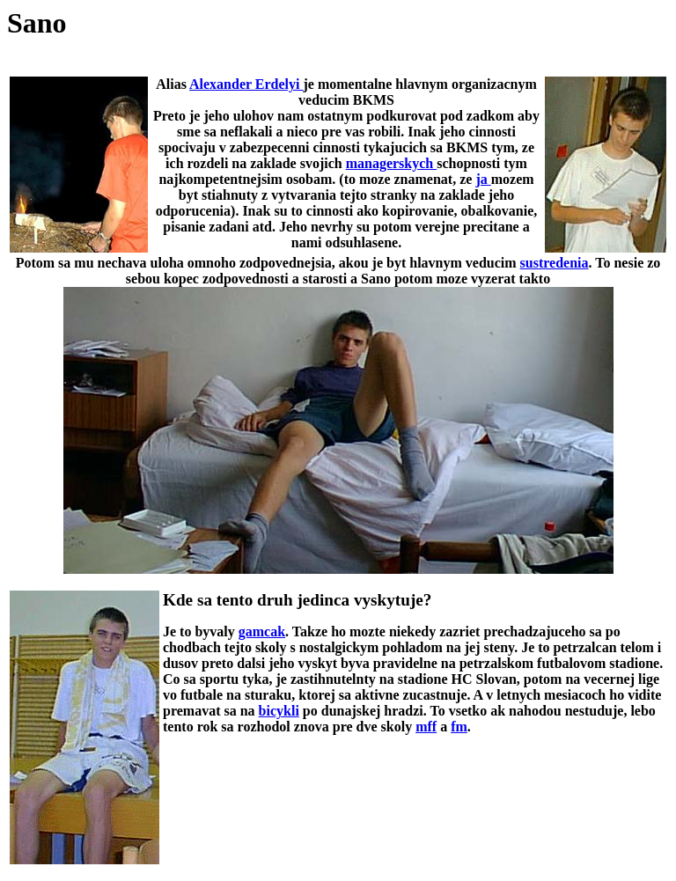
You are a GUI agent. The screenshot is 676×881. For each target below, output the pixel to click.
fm (459, 726)
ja (482, 179)
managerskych (391, 163)
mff (426, 726)
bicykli (279, 710)
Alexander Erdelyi (246, 84)
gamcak (262, 631)
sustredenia (554, 262)
